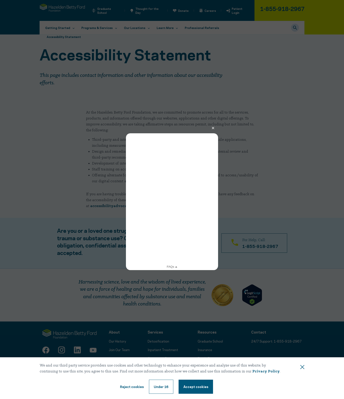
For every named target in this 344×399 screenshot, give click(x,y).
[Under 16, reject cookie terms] (161, 387)
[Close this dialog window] (302, 367)
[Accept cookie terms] (196, 387)
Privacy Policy (266, 371)
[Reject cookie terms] (132, 387)
